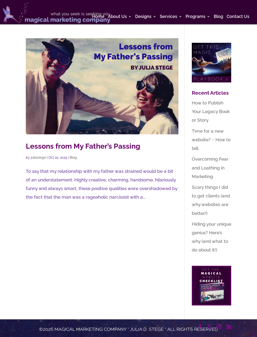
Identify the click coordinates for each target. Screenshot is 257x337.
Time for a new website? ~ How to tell (211, 139)
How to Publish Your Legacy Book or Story (211, 111)
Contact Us (238, 17)
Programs (195, 17)
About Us (117, 17)
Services (168, 17)
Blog (218, 17)
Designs (143, 17)
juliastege (38, 157)
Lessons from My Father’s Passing (83, 146)
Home (98, 17)
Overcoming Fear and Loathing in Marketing (210, 167)
